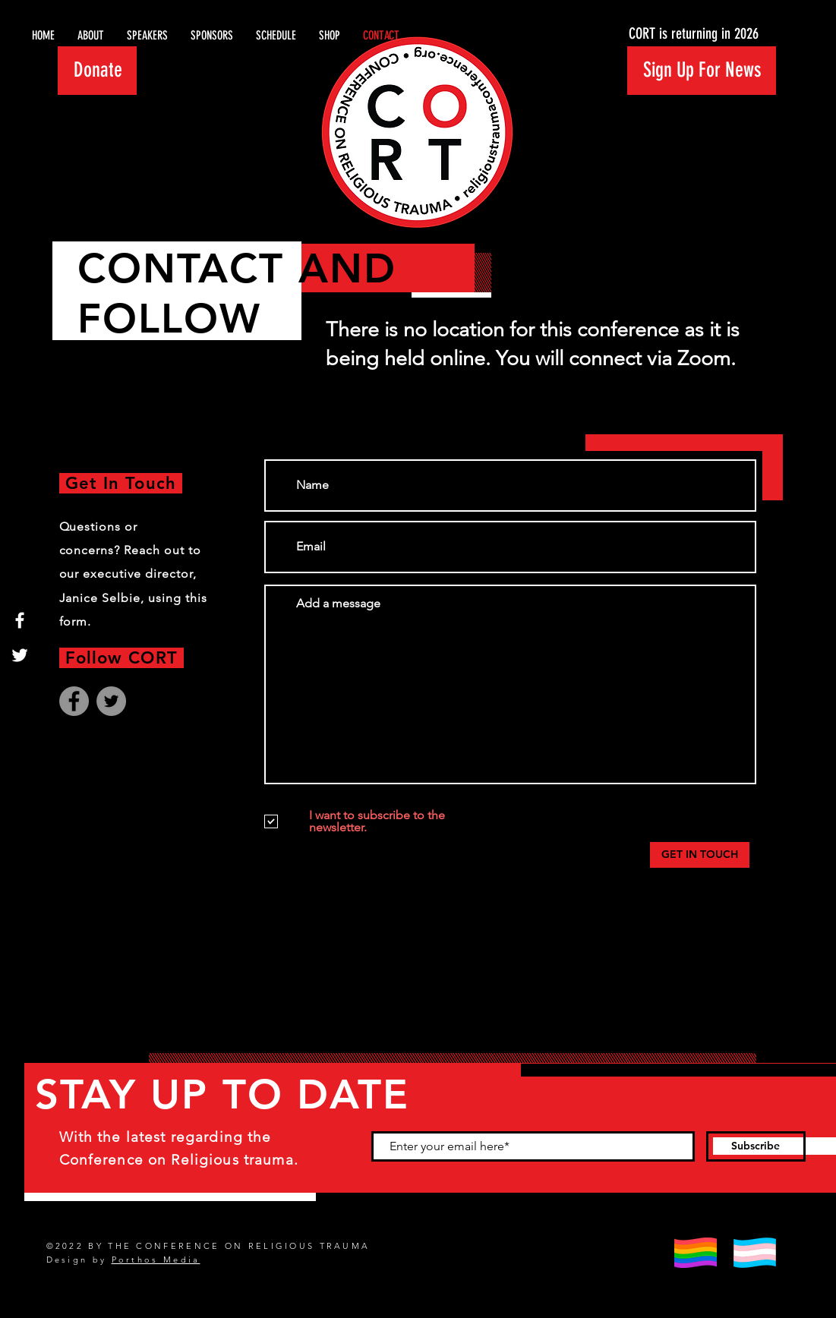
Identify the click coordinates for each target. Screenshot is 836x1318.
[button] (701, 70)
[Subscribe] (756, 1146)
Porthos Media (156, 1259)
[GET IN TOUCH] (699, 855)
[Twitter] (19, 655)
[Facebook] (19, 620)
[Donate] (97, 70)
